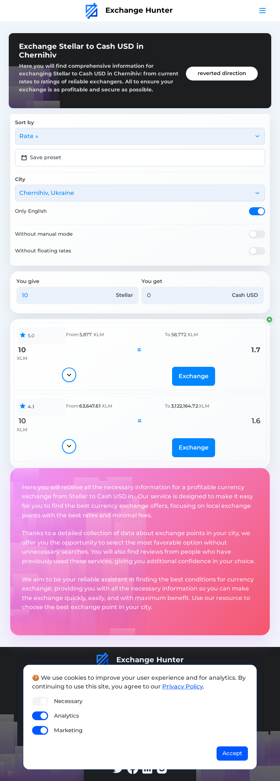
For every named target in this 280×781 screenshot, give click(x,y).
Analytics (66, 715)
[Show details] (69, 375)
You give (27, 281)
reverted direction (222, 73)
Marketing (68, 730)
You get (151, 281)
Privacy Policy (182, 686)
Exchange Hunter (129, 10)
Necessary (68, 701)
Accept (232, 753)
